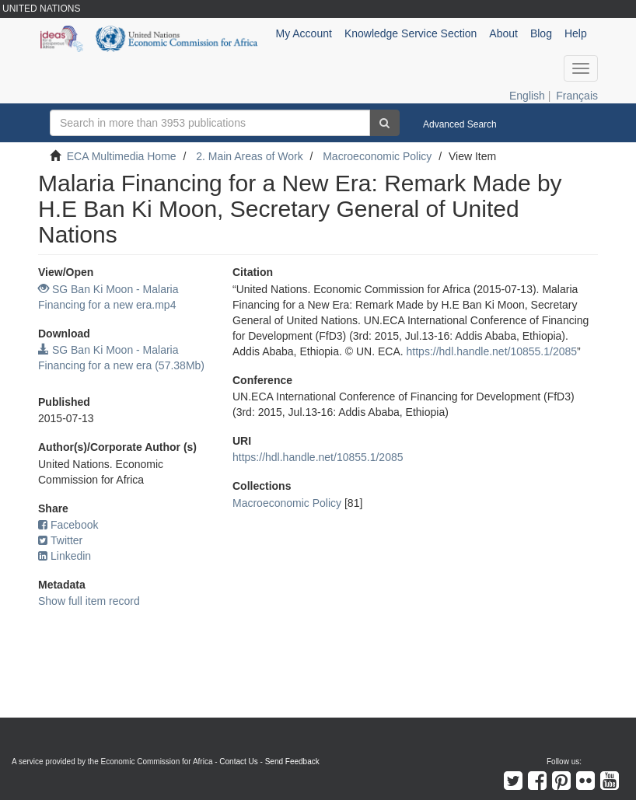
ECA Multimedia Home (121, 156)
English (527, 95)
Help (575, 33)
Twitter (60, 540)
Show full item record (89, 601)
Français (577, 95)
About (503, 33)
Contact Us (238, 761)
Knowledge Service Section (410, 33)
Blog (541, 33)
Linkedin (64, 556)
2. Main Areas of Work (249, 156)
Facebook (68, 525)
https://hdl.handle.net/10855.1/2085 (492, 351)
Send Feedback (292, 761)
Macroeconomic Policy (377, 156)
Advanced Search (460, 124)
